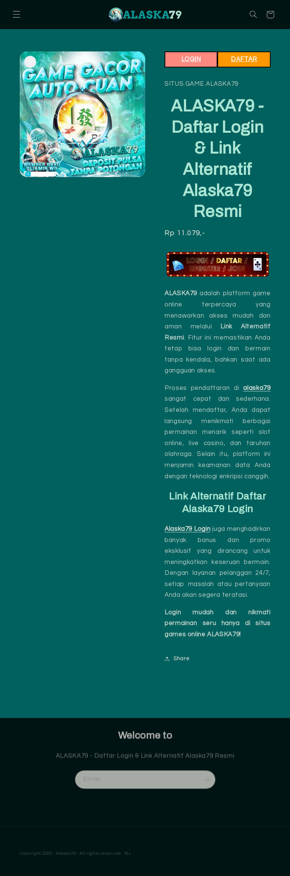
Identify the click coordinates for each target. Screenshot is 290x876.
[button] (16, 14)
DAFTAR (244, 59)
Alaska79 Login (187, 529)
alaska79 (256, 388)
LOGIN (191, 59)
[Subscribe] (206, 783)
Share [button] (177, 658)
